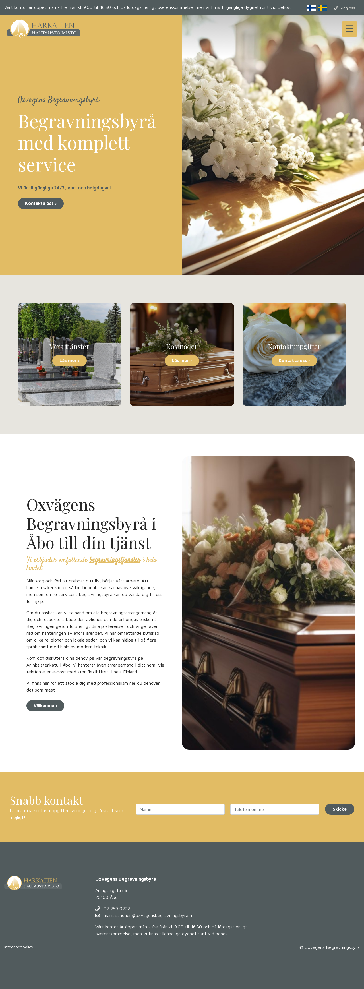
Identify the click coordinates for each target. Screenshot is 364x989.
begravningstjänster (114, 560)
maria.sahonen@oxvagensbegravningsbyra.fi (143, 915)
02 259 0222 (112, 908)
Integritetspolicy (18, 946)
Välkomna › (45, 705)
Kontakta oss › (41, 203)
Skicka (340, 809)
